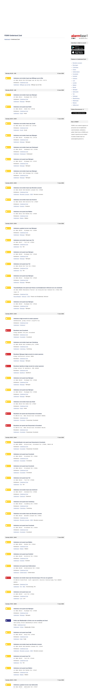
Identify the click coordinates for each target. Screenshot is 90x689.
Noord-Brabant (17, 296)
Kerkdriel (75, 76)
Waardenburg (76, 98)
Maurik (74, 87)
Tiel (73, 94)
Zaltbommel (76, 105)
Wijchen (75, 102)
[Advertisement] (35, 56)
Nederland (7, 39)
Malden (74, 85)
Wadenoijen (76, 100)
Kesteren (75, 78)
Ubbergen (75, 96)
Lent (74, 80)
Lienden (75, 83)
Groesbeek (75, 74)
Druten (74, 69)
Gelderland (16, 84)
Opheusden (76, 91)
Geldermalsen (76, 71)
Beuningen (75, 65)
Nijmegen (75, 89)
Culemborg (75, 67)
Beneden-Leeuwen (77, 63)
